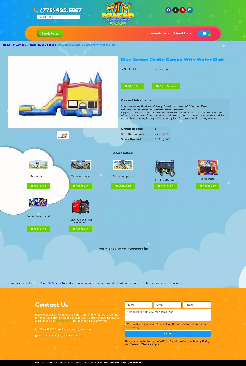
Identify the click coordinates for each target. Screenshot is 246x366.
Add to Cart (132, 86)
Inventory (160, 33)
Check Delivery (166, 86)
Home (6, 45)
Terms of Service (140, 344)
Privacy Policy (201, 341)
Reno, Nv (45, 283)
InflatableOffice (136, 363)
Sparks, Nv (58, 283)
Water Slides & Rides (42, 45)
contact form (64, 320)
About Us (182, 33)
